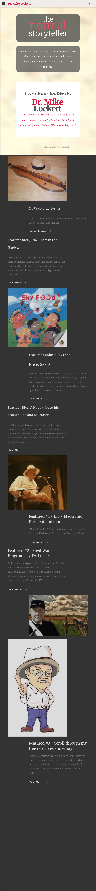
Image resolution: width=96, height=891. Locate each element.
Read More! (65, 398)
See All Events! (67, 231)
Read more (46, 66)
